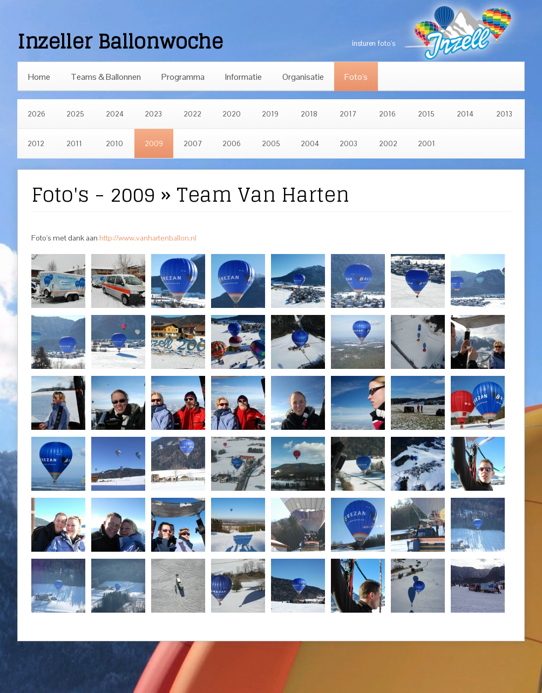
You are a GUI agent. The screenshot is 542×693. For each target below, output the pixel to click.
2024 (115, 114)
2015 (426, 114)
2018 (309, 114)
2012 (36, 143)
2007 (193, 143)
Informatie (243, 77)
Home (39, 77)
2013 (504, 114)
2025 (75, 114)
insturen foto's (373, 43)
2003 (348, 143)
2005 (271, 143)
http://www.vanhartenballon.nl (148, 238)
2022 (192, 114)
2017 (348, 114)
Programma (183, 77)
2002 (388, 143)
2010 (114, 143)
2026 (36, 114)
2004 (310, 143)
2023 (153, 114)
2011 (74, 143)
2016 (387, 114)
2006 (231, 143)
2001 (426, 143)
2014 (465, 114)
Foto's (356, 77)
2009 (154, 143)
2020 (231, 114)
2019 (270, 114)
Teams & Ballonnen (106, 77)
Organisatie (303, 77)
